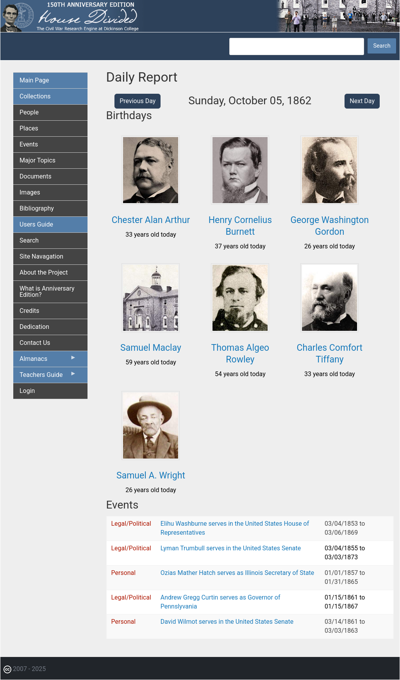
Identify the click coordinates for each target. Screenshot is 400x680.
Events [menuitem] (29, 144)
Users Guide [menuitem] (36, 224)
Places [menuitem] (29, 128)
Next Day (362, 101)
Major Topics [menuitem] (37, 160)
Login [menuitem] (27, 390)
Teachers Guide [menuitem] (48, 376)
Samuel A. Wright (150, 475)
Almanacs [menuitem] (48, 360)
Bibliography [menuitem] (37, 208)
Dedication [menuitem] (34, 326)
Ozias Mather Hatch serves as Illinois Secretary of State (237, 572)
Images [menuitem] (30, 192)
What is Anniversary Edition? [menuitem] (47, 291)
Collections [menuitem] (35, 96)
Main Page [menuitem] (34, 80)
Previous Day (137, 101)
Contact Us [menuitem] (35, 342)
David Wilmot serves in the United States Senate (227, 621)
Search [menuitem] (29, 240)
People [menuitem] (29, 112)
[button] (150, 201)
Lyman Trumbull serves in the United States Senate (231, 548)
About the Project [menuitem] (44, 272)
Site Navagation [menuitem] (41, 256)
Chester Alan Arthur (151, 220)
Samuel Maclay (150, 348)
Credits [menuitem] (29, 310)
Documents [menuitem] (36, 176)
